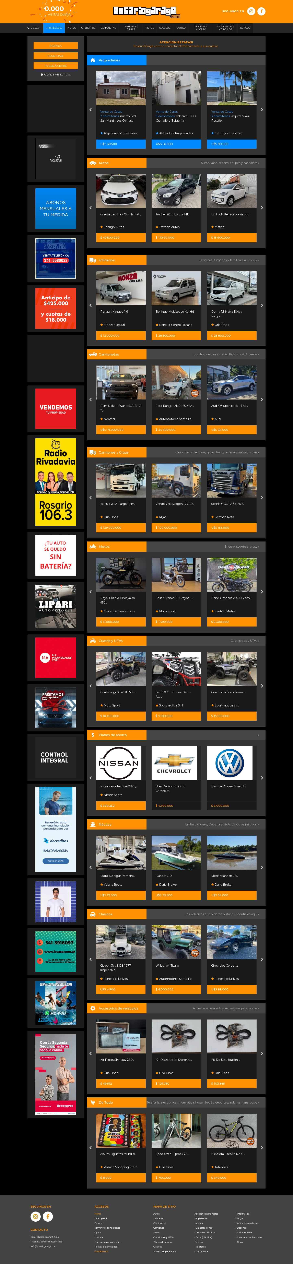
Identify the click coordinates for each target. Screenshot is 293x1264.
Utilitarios (158, 1218)
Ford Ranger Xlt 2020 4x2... (175, 406)
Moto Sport (165, 611)
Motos (156, 1232)
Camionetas (159, 1223)
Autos (156, 1213)
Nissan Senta (111, 795)
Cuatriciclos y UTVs (163, 1237)
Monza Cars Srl (112, 325)
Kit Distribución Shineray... (174, 1060)
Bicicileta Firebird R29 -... (228, 1154)
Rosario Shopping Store (118, 1167)
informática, (186, 1102)
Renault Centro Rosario (174, 325)
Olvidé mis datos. (56, 74)
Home (98, 1213)
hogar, (200, 1102)
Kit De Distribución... (225, 1060)
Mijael (161, 517)
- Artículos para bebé (247, 1223)
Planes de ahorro (162, 1242)
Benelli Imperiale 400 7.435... (231, 598)
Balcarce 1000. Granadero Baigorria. (176, 116)
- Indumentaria (244, 1232)
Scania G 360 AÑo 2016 (227, 504)
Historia (99, 1237)
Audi (216, 419)
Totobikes (219, 1167)
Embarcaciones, (197, 824)
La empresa (101, 1218)
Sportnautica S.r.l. (169, 705)
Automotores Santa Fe (174, 419)
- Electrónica (201, 1251)
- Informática (242, 1213)
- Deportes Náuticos (205, 1232)
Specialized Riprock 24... (172, 1154)
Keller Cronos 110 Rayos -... (174, 598)
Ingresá (56, 45)
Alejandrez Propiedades (118, 133)
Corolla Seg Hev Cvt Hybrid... (120, 214)
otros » (254, 1102)
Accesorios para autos (164, 1251)
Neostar (107, 419)
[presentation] (90, 110)
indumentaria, (240, 1102)
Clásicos (157, 1246)
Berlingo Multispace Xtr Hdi (175, 311)
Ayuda (98, 1232)
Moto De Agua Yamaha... (118, 876)
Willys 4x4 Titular (167, 965)
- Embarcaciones (203, 1227)
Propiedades (201, 1218)
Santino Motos (223, 611)
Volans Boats (111, 884)
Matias (217, 227)
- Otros (239, 1242)
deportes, (222, 1102)
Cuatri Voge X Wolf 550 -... (118, 692)
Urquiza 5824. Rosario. (230, 116)
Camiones (158, 1227)
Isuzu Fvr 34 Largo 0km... (118, 504)
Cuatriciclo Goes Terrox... (228, 692)
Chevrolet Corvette (224, 965)
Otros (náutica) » (247, 824)
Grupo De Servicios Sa (117, 611)
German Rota (222, 517)
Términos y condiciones (107, 1227)
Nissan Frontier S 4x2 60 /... (119, 786)
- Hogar (240, 1218)
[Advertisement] (55, 108)
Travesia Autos (167, 227)
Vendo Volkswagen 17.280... (175, 504)
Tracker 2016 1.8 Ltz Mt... (173, 214)
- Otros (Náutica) (203, 1237)
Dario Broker (166, 884)
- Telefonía (200, 1246)
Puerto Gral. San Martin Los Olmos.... (118, 116)
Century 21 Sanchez (227, 133)
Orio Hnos (220, 325)
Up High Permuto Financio (230, 214)
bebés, (210, 1102)
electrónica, (169, 1102)
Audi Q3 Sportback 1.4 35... (229, 406)
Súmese (99, 1223)
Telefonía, (154, 1102)
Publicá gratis (56, 65)
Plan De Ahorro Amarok (228, 786)
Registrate (56, 55)
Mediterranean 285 (224, 876)
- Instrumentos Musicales (249, 1237)
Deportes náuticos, (222, 824)
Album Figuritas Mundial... (118, 1154)
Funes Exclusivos (114, 979)
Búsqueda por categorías (108, 1242)
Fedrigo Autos (112, 227)
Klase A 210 (164, 876)
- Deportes (241, 1227)
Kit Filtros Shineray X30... (117, 1060)
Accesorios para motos (241, 1008)
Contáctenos (101, 1251)
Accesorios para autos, (209, 1008)
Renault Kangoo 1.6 (114, 311)
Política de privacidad (106, 1246)
